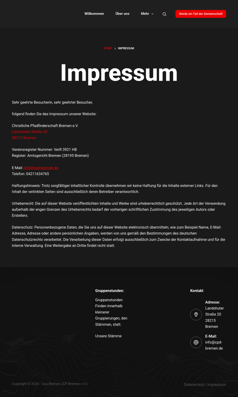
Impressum (216, 384)
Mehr (148, 14)
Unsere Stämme (108, 336)
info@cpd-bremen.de (41, 168)
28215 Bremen (24, 138)
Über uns (122, 14)
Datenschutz (194, 384)
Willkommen (94, 14)
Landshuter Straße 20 (29, 132)
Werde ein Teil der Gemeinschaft (200, 14)
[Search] (164, 14)
